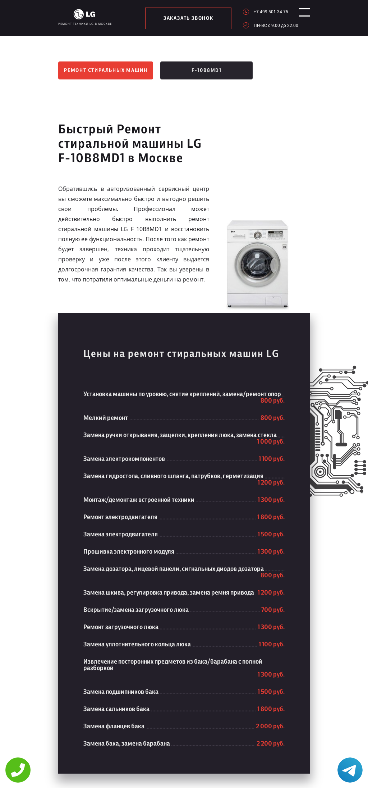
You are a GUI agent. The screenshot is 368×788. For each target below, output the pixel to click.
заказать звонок (185, 18)
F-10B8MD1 (207, 70)
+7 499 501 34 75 (264, 11)
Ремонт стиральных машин (105, 70)
